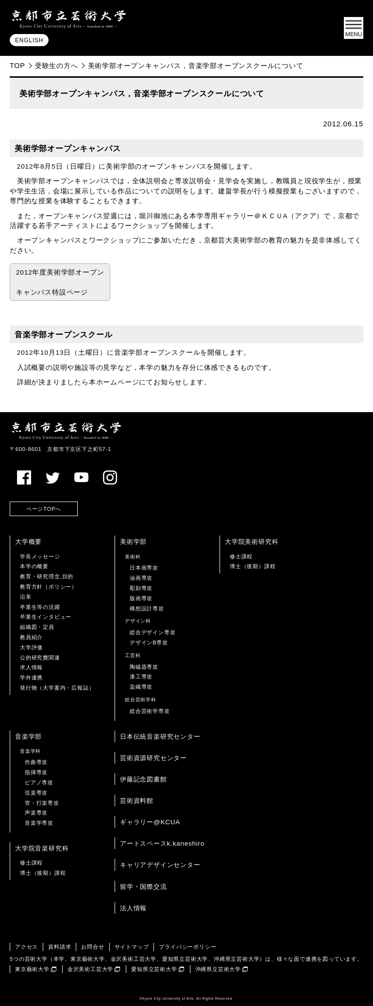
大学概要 (28, 541)
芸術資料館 (136, 800)
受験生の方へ (56, 65)
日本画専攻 (144, 568)
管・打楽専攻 (42, 803)
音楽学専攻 (39, 823)
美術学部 (133, 541)
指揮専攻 (36, 772)
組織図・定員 (37, 627)
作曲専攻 (36, 762)
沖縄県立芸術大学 (218, 969)
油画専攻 (141, 578)
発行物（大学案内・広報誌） (57, 688)
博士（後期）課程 (252, 566)
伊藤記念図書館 (143, 779)
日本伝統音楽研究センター (160, 736)
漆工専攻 (141, 676)
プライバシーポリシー (187, 947)
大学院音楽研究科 (41, 848)
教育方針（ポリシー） (48, 587)
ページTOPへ (43, 509)
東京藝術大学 (32, 969)
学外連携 (31, 677)
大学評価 (31, 647)
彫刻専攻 (141, 588)
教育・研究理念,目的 (46, 576)
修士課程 (241, 556)
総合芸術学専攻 (150, 711)
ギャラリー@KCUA (150, 822)
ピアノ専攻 (39, 782)
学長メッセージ (40, 556)
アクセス (26, 947)
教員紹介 (31, 637)
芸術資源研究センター (153, 758)
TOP (17, 65)
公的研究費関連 (40, 657)
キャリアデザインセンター (160, 864)
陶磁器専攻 (144, 667)
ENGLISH (29, 40)
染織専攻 (141, 687)
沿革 (26, 597)
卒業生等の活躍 (40, 607)
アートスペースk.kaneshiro (162, 843)
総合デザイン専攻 (152, 632)
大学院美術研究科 (251, 541)
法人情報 (133, 908)
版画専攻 (141, 598)
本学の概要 (34, 566)
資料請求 (59, 947)
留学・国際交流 (143, 886)
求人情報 (31, 667)
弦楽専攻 (36, 793)
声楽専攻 (36, 812)
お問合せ (92, 947)
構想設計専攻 (147, 608)
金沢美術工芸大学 (90, 969)
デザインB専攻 (149, 642)
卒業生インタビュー (45, 617)
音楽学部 (28, 736)
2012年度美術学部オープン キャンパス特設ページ (60, 282)
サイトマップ (132, 947)
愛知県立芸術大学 (154, 969)
